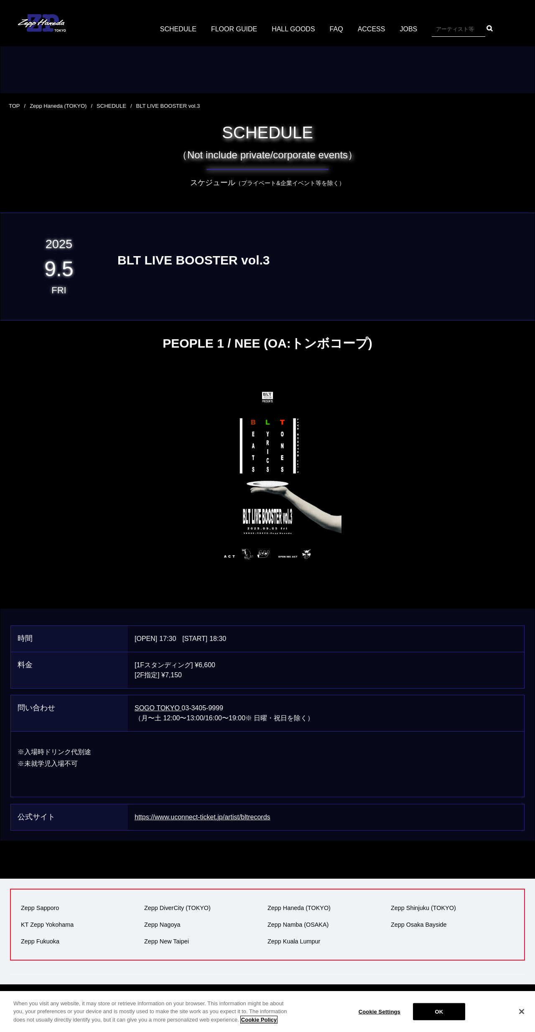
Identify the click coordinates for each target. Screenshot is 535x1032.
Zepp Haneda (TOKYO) (58, 106)
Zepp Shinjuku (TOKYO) (423, 908)
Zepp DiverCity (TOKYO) (177, 908)
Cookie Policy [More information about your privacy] (259, 1024)
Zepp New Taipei (166, 941)
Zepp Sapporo (40, 908)
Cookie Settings (379, 1016)
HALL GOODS (293, 29)
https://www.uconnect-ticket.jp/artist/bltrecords (202, 817)
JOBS (408, 29)
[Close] (521, 1016)
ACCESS (371, 29)
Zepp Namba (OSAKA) (298, 924)
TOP (14, 106)
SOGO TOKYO (158, 708)
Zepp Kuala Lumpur (294, 941)
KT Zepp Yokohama (47, 924)
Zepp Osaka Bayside (419, 924)
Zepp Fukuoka (40, 941)
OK (439, 1016)
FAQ (336, 29)
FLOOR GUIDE (234, 29)
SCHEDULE (178, 29)
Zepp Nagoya (162, 924)
